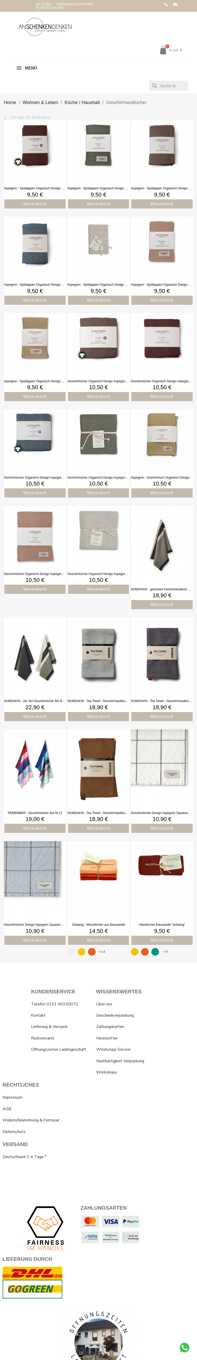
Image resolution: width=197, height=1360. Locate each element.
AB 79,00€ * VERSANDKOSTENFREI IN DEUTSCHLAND (64, 5)
